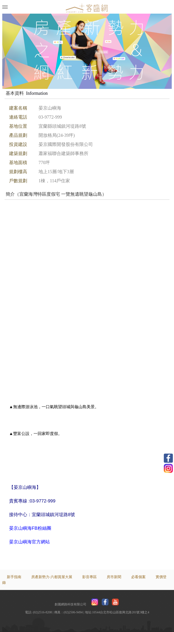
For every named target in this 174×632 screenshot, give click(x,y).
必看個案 (138, 577)
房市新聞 (114, 577)
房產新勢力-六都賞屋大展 (51, 577)
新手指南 (14, 577)
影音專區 (89, 577)
